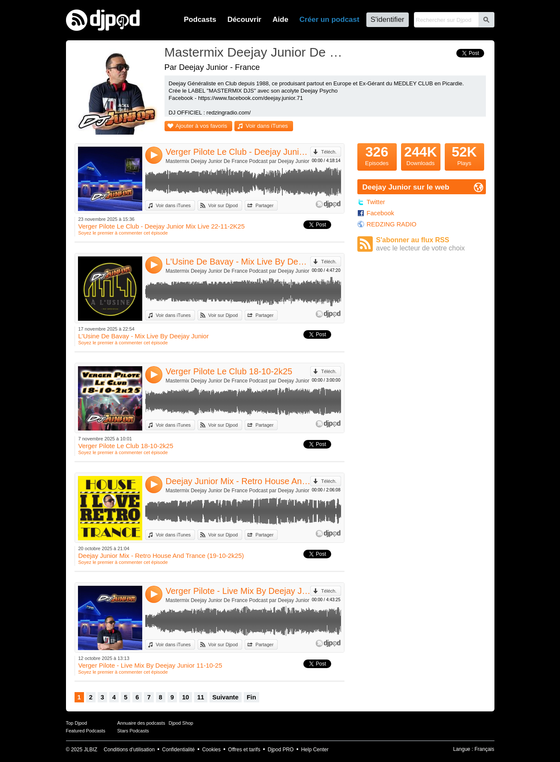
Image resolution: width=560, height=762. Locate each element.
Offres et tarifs (244, 750)
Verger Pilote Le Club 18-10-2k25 (229, 371)
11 (200, 697)
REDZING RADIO (391, 224)
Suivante (226, 697)
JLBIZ (90, 750)
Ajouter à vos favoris (202, 126)
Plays (464, 154)
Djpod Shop (181, 723)
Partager (264, 205)
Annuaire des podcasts (141, 723)
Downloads (420, 154)
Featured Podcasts (85, 730)
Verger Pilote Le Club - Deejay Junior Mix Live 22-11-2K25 (238, 152)
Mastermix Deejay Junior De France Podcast (257, 52)
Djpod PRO (281, 750)
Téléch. (328, 151)
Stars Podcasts (133, 730)
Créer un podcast (329, 19)
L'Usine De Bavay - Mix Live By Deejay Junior (238, 261)
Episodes (377, 154)
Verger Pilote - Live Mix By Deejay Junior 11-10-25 (238, 591)
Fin (251, 697)
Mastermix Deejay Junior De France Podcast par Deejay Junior (237, 161)
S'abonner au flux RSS (431, 244)
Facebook (380, 213)
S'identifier (387, 19)
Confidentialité (178, 750)
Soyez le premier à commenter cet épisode (123, 232)
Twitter (376, 202)
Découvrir (244, 19)
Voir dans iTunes (267, 126)
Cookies (211, 750)
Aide (280, 19)
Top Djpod (76, 723)
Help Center (315, 750)
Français (484, 749)
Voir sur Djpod (223, 205)
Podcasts (200, 19)
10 (185, 697)
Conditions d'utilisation (129, 750)
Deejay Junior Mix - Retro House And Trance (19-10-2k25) (238, 481)
